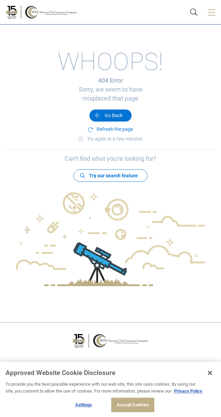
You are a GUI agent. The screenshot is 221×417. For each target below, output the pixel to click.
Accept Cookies (133, 404)
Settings (83, 404)
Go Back (114, 115)
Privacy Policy (188, 391)
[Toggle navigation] (211, 12)
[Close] (210, 372)
